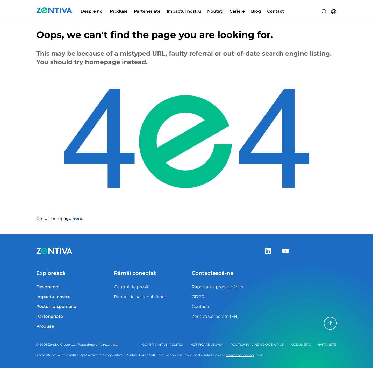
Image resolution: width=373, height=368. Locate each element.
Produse (118, 11)
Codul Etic (301, 345)
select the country (240, 355)
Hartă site (326, 345)
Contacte (201, 306)
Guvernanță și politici (162, 345)
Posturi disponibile (56, 306)
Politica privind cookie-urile (257, 345)
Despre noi (92, 11)
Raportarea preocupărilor (218, 287)
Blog (256, 11)
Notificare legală (206, 345)
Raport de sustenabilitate (140, 297)
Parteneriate (147, 11)
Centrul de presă (131, 287)
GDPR (198, 297)
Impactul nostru (184, 11)
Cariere (237, 11)
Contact (275, 11)
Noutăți (215, 11)
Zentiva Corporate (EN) (215, 316)
